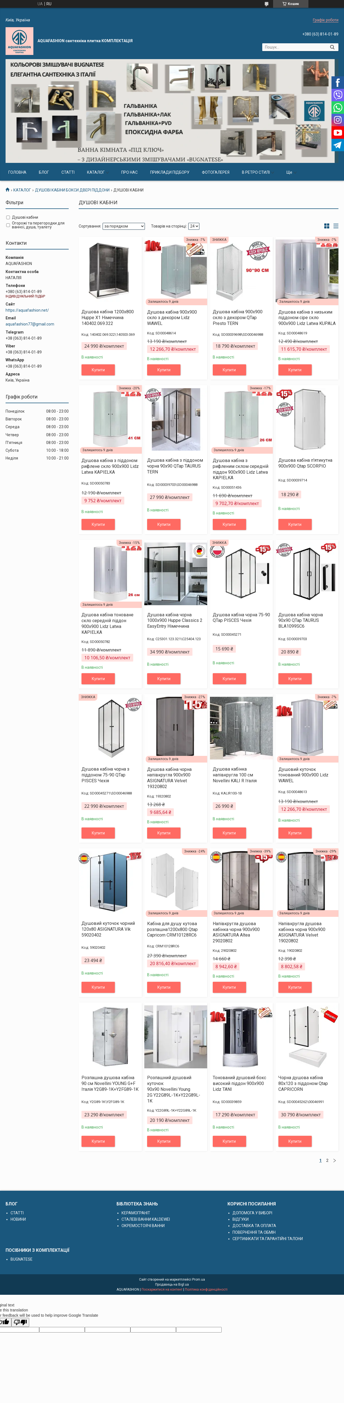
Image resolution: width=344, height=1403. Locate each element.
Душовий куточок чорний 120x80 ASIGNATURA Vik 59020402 (108, 929)
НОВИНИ (18, 1219)
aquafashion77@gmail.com (30, 324)
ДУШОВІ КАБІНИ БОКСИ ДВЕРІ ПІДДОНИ (72, 190)
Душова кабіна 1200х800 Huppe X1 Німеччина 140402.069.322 (107, 317)
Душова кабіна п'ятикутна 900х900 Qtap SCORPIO (305, 463)
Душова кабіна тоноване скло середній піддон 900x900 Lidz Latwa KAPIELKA (107, 623)
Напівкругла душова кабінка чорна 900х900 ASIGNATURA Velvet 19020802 (301, 932)
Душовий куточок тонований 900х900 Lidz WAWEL (303, 775)
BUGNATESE (22, 1259)
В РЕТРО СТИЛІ (256, 172)
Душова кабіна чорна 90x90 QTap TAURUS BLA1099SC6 (300, 620)
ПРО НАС (129, 172)
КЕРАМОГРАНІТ (136, 1213)
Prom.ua (198, 1279)
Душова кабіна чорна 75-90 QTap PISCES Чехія (241, 617)
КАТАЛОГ (96, 172)
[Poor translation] (20, 1322)
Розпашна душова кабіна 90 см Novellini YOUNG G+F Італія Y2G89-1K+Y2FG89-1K (109, 1083)
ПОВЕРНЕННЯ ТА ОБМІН (254, 1232)
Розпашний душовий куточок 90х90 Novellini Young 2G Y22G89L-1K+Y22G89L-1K (173, 1089)
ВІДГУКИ (240, 1219)
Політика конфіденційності (206, 1289)
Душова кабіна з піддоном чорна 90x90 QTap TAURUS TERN (175, 466)
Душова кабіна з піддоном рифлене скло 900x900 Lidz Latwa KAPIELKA (110, 466)
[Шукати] (332, 47)
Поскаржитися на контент (162, 1289)
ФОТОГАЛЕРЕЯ (215, 172)
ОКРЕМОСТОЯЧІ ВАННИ (143, 1225)
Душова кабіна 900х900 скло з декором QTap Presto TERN (238, 317)
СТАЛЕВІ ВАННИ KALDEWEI (146, 1219)
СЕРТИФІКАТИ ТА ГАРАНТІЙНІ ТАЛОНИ (267, 1239)
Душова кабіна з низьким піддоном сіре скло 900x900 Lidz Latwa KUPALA (307, 317)
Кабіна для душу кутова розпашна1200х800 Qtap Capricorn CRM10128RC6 (172, 929)
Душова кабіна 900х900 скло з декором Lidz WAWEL (172, 317)
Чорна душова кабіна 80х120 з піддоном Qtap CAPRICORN (303, 1083)
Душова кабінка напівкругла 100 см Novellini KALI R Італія (235, 774)
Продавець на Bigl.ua (172, 1284)
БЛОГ (44, 172)
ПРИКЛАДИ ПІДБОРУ (169, 172)
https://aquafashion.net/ (27, 310)
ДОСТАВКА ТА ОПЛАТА (254, 1225)
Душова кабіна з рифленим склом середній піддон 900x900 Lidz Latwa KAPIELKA (240, 469)
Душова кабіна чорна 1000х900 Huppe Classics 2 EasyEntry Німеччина (174, 620)
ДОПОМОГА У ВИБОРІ (252, 1213)
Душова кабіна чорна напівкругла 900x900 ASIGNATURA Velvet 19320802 (169, 778)
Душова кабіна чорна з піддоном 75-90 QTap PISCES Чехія (105, 774)
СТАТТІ (68, 172)
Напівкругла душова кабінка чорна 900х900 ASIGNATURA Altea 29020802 (236, 932)
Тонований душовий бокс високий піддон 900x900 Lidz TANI (239, 1083)
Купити (98, 370)
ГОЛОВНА (17, 172)
